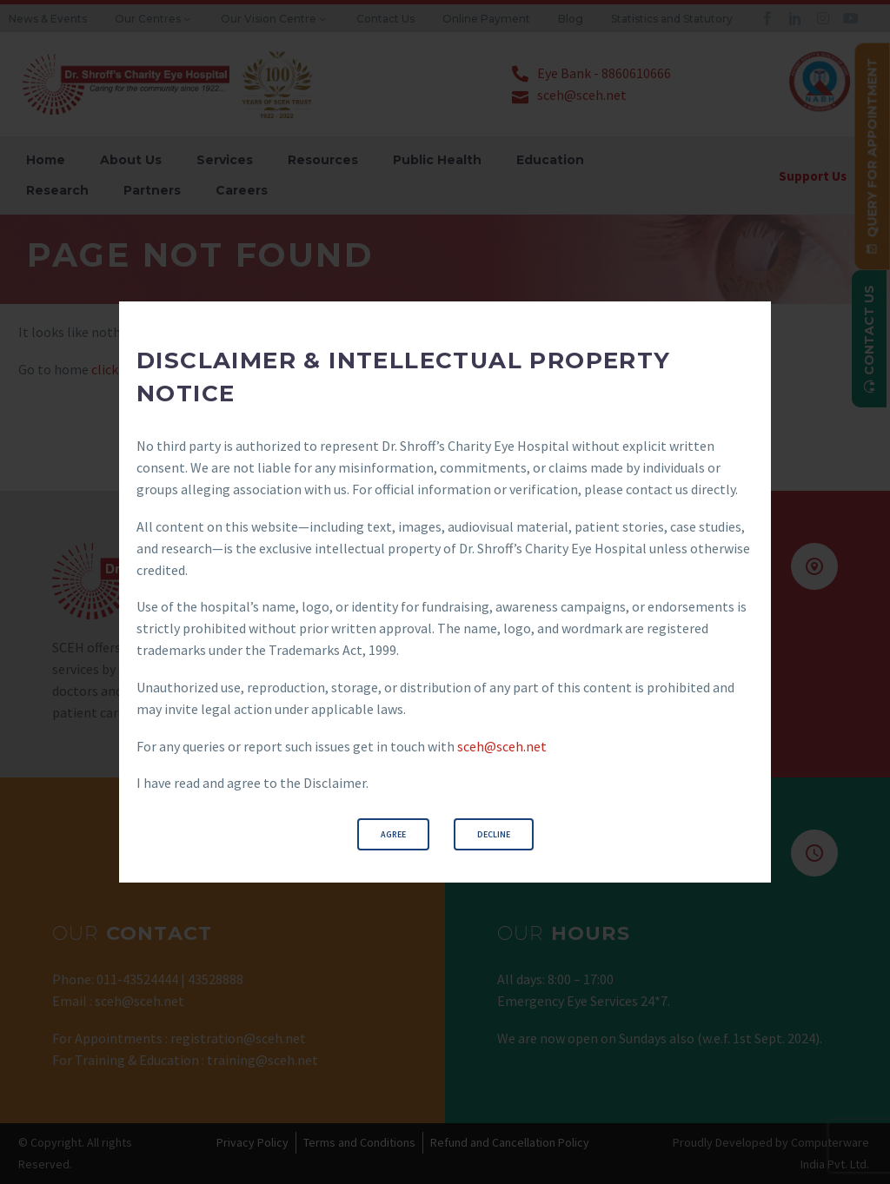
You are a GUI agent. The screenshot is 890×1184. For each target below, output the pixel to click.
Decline (493, 834)
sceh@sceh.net (502, 746)
